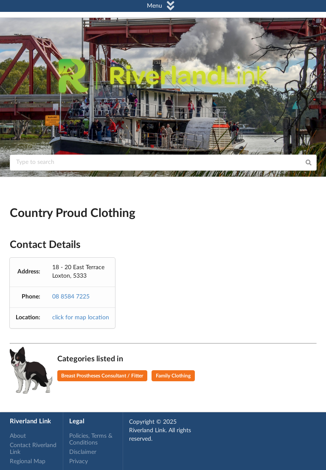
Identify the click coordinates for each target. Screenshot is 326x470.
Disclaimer (82, 452)
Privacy (78, 461)
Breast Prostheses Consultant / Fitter (102, 375)
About (18, 436)
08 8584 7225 (71, 297)
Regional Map (27, 461)
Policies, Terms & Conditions (90, 439)
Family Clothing (173, 375)
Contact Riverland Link (33, 448)
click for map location (80, 318)
